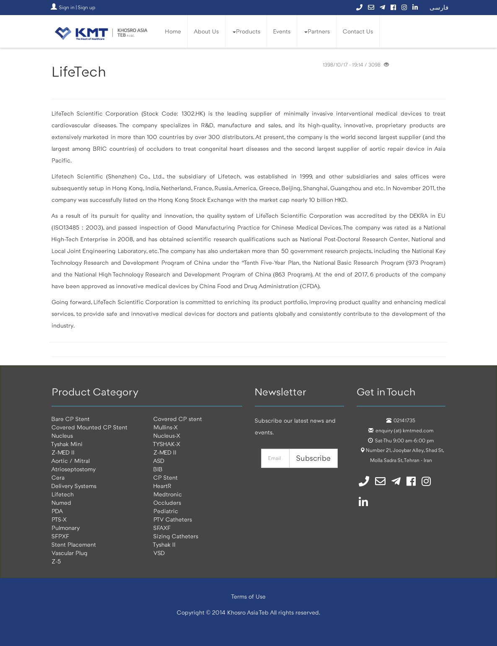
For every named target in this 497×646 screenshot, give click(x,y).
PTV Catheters (172, 519)
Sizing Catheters (175, 536)
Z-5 (56, 561)
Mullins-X (165, 427)
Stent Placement (74, 544)
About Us (206, 31)
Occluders (167, 502)
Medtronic (167, 494)
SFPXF (60, 536)
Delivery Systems (74, 486)
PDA (57, 511)
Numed (61, 502)
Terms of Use (249, 596)
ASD (158, 460)
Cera (58, 477)
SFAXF (162, 528)
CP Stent (165, 477)
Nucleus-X (166, 435)
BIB (158, 469)
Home (173, 31)
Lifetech (63, 494)
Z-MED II (63, 452)
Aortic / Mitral (71, 460)
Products (246, 31)
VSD (159, 553)
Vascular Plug (70, 553)
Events (281, 31)
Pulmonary (66, 528)
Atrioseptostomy (74, 469)
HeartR (162, 486)
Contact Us (358, 31)
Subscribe (313, 458)
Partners (317, 31)
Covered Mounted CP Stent (89, 427)
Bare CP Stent (71, 419)
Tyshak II (164, 544)
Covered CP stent (177, 419)
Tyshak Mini (67, 444)
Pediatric (165, 511)
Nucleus (62, 435)
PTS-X (59, 519)
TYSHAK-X (166, 444)
